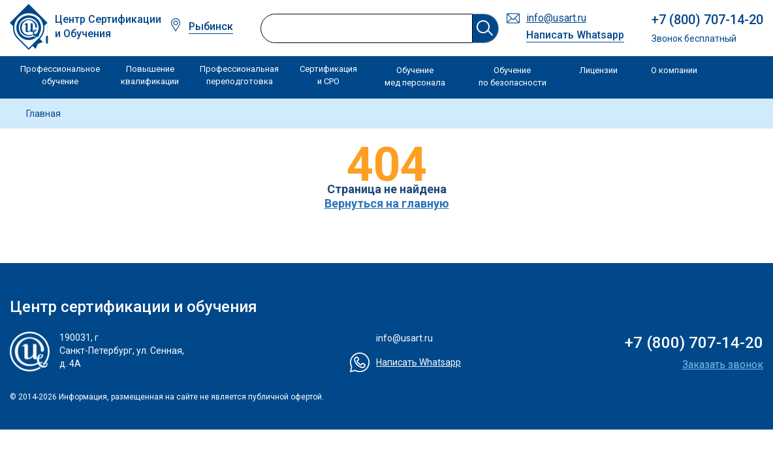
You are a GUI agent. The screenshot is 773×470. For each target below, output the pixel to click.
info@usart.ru (556, 18)
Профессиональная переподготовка (239, 75)
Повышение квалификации (150, 75)
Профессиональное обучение (60, 75)
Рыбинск (211, 26)
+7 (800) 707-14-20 (707, 19)
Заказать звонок (722, 364)
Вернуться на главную (386, 203)
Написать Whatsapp (575, 35)
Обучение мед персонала (415, 76)
